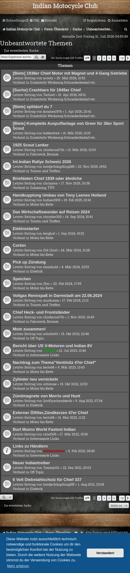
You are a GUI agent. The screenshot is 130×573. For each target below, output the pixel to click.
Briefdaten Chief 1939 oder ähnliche (47, 178)
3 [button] (104, 58)
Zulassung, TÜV (42, 187)
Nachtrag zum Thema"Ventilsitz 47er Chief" (54, 362)
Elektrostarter (26, 228)
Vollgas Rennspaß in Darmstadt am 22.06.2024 (57, 295)
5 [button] (114, 58)
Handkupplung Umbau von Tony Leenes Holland (59, 195)
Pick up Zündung (29, 262)
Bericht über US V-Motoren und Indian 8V (52, 345)
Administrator (54, 451)
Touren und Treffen (45, 171)
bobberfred (51, 133)
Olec (46, 283)
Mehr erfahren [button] (18, 566)
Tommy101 (51, 467)
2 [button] (99, 58)
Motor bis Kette (41, 204)
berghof (49, 233)
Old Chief (50, 250)
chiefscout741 (53, 149)
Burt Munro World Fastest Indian (44, 429)
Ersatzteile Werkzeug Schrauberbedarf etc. (63, 82)
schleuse (50, 384)
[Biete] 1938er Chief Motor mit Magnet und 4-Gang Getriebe (70, 73)
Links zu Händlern (30, 446)
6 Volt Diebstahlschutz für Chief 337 (47, 479)
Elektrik (36, 271)
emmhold (50, 267)
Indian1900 (51, 200)
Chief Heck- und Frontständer (41, 312)
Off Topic (37, 338)
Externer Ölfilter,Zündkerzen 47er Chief (50, 412)
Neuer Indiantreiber (31, 463)
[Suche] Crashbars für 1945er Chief (47, 90)
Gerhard (49, 350)
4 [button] (109, 58)
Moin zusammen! (29, 329)
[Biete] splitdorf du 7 (32, 106)
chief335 (49, 434)
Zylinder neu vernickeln (35, 379)
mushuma (51, 300)
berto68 (48, 367)
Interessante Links (44, 355)
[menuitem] (34, 20)
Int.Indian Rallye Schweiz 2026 (42, 161)
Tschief (49, 94)
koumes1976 (52, 111)
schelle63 (50, 334)
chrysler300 (52, 216)
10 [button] (122, 58)
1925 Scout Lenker (31, 145)
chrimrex (50, 183)
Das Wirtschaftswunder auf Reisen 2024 (51, 212)
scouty (48, 78)
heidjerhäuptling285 (59, 166)
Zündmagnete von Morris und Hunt (46, 396)
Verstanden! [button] (105, 553)
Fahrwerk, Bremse (44, 154)
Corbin (19, 245)
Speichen (22, 278)
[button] (87, 58)
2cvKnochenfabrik (57, 400)
